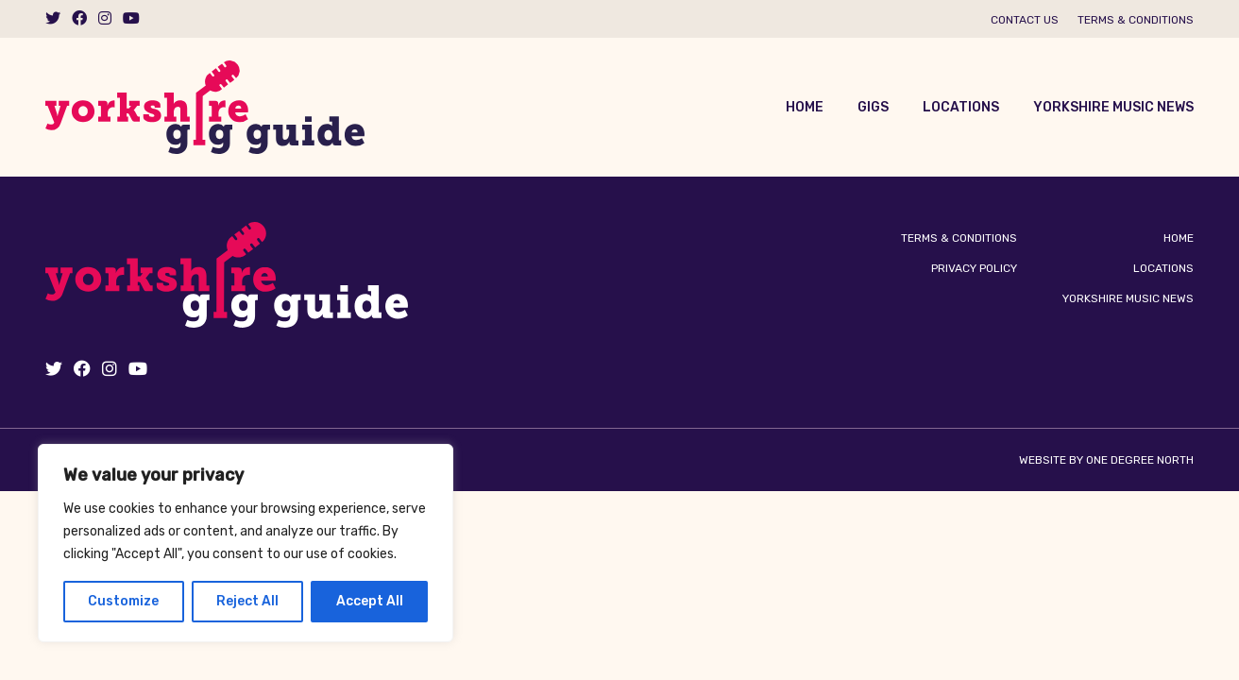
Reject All (247, 601)
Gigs (873, 107)
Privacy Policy (974, 268)
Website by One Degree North (1106, 460)
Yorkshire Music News (1113, 107)
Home (804, 107)
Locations (961, 107)
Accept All (369, 601)
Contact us (1025, 19)
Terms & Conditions (1136, 19)
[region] (245, 543)
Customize (123, 601)
